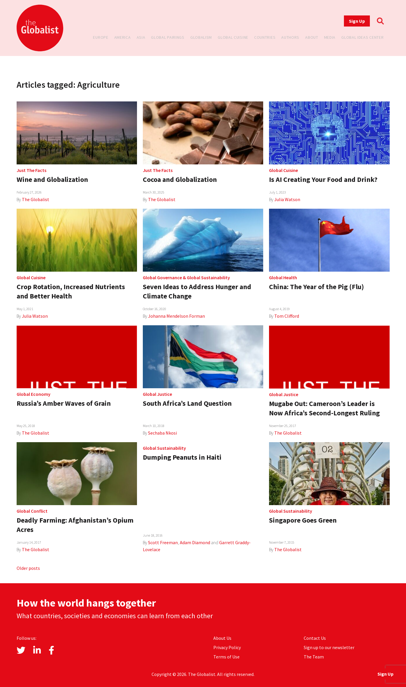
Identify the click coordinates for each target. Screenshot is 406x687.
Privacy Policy (227, 647)
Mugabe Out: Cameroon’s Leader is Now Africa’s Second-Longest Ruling (324, 408)
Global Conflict (32, 511)
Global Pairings (167, 37)
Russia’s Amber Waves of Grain (64, 403)
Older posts (28, 568)
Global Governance (162, 277)
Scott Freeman (163, 542)
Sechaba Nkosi (162, 433)
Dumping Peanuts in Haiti (182, 457)
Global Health (283, 277)
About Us (222, 638)
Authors (290, 37)
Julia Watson (287, 199)
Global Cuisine (233, 37)
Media (330, 37)
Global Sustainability (208, 277)
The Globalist (35, 199)
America (122, 37)
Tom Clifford (286, 316)
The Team (314, 657)
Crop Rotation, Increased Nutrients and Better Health (71, 291)
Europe (100, 37)
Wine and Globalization (52, 179)
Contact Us (315, 638)
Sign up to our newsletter (329, 647)
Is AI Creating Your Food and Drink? (323, 179)
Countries (264, 37)
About (311, 37)
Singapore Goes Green (303, 520)
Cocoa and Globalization (180, 179)
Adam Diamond (195, 542)
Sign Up (357, 21)
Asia (141, 37)
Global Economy (33, 394)
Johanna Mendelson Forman (176, 316)
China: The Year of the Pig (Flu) (316, 286)
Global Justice (157, 394)
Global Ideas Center (362, 37)
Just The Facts (31, 170)
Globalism (201, 37)
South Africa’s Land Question (187, 403)
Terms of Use (226, 657)
